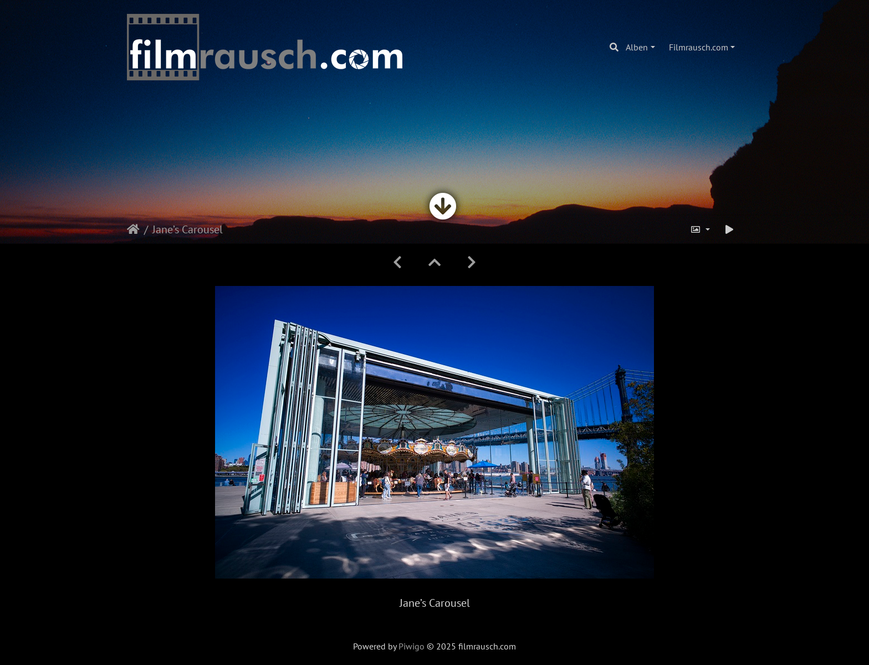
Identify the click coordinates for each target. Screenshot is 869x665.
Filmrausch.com (698, 47)
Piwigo (411, 646)
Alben (637, 47)
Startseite (133, 229)
